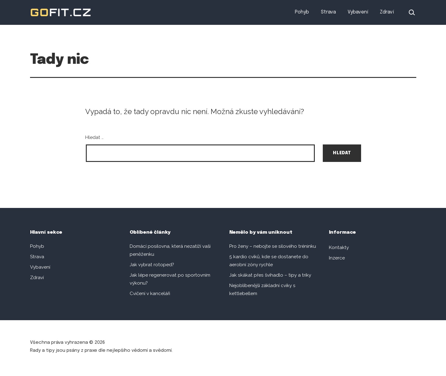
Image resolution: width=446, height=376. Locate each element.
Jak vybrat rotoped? (152, 264)
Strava (328, 12)
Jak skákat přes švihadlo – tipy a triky (270, 275)
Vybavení (358, 12)
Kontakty (339, 247)
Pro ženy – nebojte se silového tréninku (272, 246)
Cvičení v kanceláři (150, 293)
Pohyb (302, 12)
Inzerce (337, 258)
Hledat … (94, 137)
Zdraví (387, 12)
